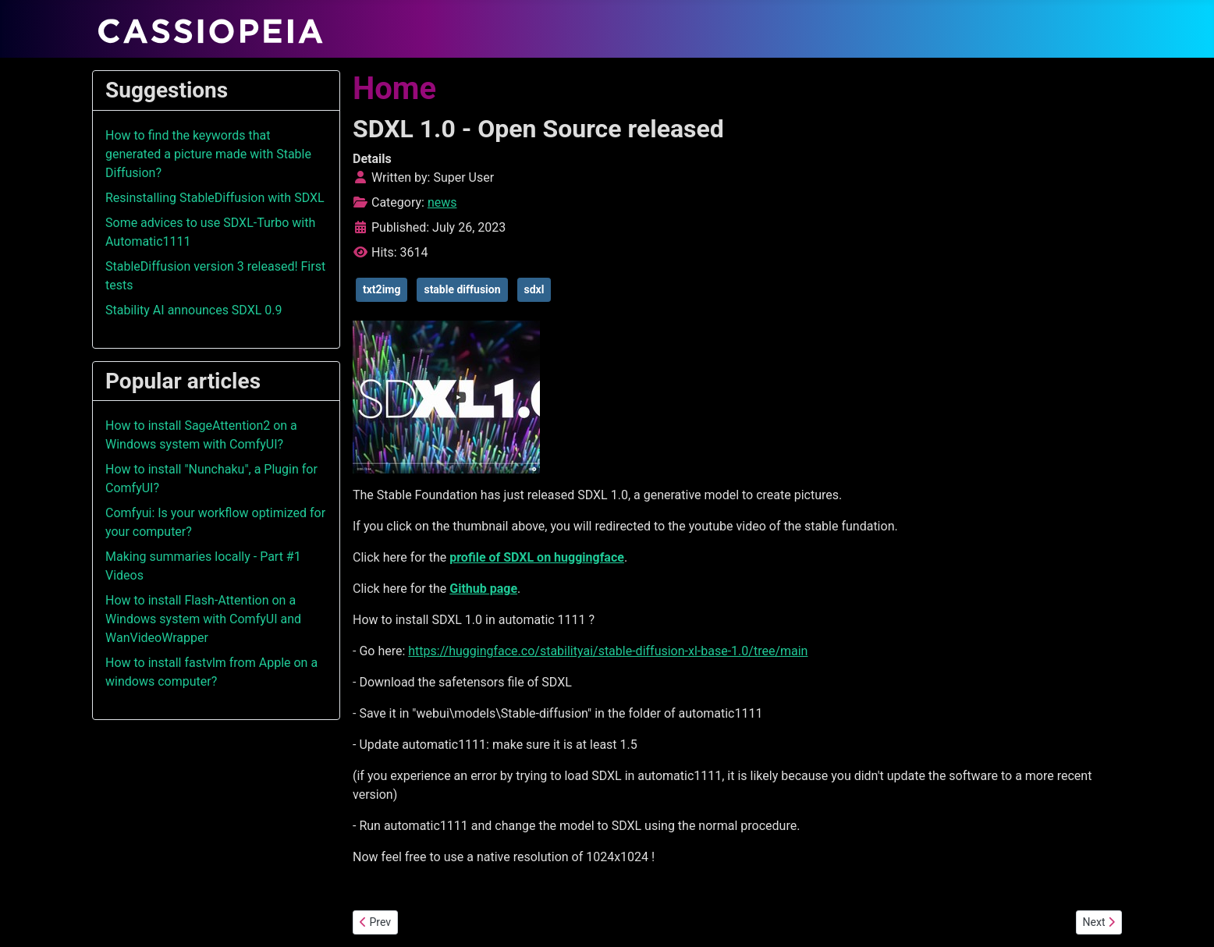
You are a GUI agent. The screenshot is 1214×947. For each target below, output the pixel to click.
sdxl (534, 289)
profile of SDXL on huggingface (536, 557)
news (442, 202)
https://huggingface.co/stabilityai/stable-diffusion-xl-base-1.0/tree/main (608, 651)
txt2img (381, 289)
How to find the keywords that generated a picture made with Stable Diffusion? (208, 154)
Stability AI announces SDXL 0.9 (193, 310)
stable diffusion (462, 289)
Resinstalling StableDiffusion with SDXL (215, 197)
